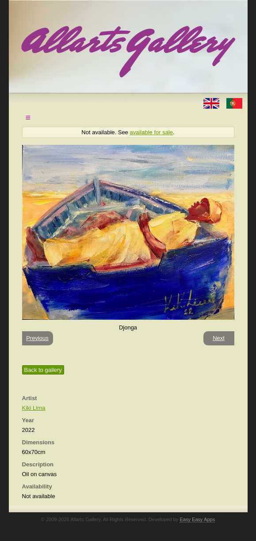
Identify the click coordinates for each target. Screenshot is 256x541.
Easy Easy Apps (197, 519)
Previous (37, 338)
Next (219, 338)
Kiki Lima (34, 408)
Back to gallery (43, 370)
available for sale (151, 132)
